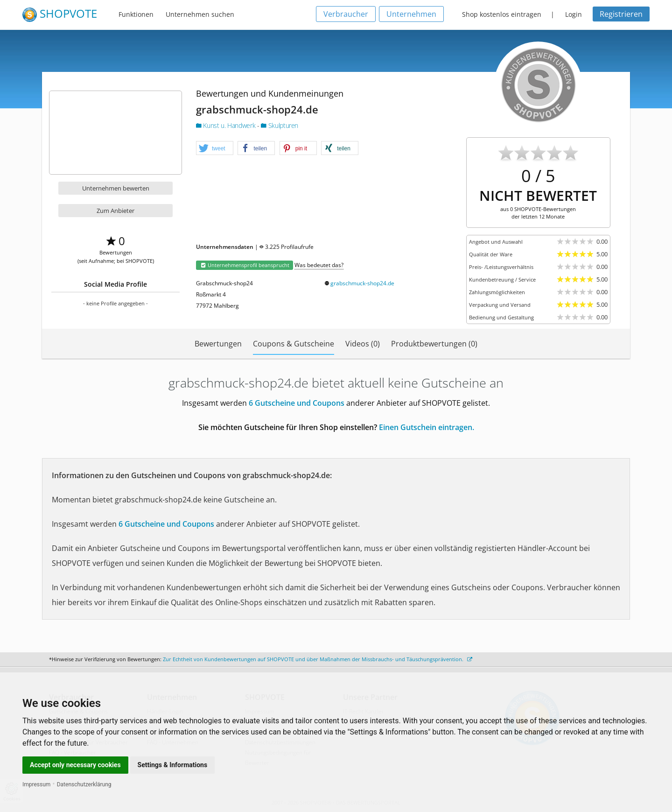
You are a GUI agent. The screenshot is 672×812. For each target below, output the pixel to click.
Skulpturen (279, 125)
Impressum (36, 784)
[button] (214, 148)
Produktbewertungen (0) (434, 344)
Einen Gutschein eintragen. (426, 427)
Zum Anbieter (115, 210)
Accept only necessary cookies (75, 765)
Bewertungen (218, 344)
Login (573, 14)
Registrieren (621, 14)
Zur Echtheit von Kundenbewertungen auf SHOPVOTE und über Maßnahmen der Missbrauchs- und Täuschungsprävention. (317, 659)
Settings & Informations (173, 765)
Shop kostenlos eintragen (501, 14)
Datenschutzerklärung (84, 784)
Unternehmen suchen (200, 14)
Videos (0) (362, 344)
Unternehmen (411, 14)
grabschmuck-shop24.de (362, 283)
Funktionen (136, 14)
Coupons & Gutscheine (293, 344)
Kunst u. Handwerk (226, 125)
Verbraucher (345, 14)
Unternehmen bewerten (115, 188)
